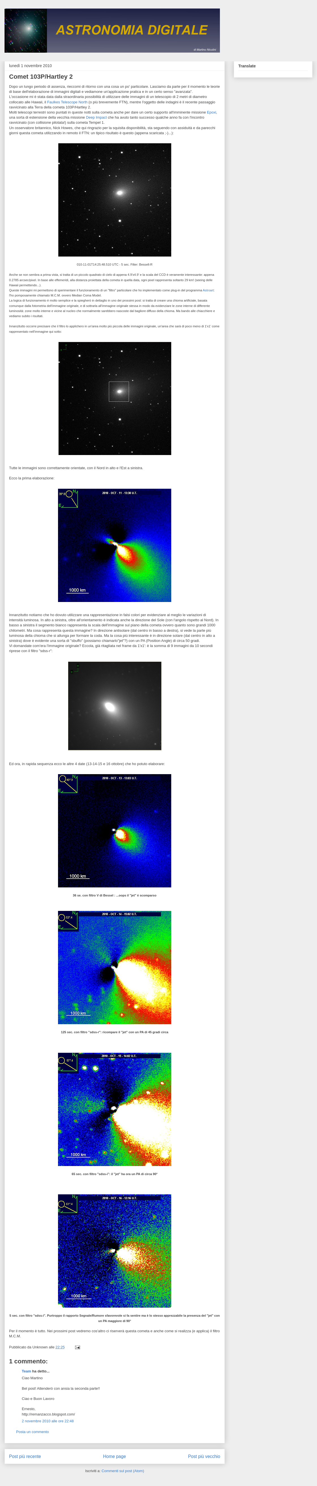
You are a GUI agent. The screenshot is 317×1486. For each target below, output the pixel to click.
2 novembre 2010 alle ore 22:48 (48, 1421)
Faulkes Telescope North (67, 102)
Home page (114, 1456)
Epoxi (211, 112)
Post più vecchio (204, 1456)
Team (26, 1371)
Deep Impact (96, 117)
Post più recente (25, 1456)
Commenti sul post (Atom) (123, 1471)
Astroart (208, 290)
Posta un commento (32, 1432)
